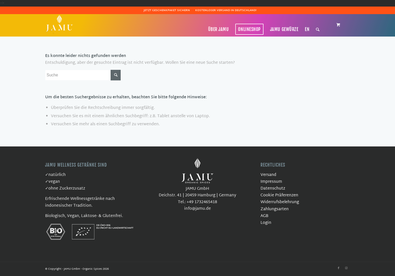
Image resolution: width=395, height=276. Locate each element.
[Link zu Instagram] (346, 268)
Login (265, 223)
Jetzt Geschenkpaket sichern (167, 10)
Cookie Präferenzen (279, 195)
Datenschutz (272, 188)
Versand (268, 175)
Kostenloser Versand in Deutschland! (225, 10)
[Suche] (318, 29)
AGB (264, 216)
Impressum (271, 182)
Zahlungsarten (274, 209)
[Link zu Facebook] (338, 268)
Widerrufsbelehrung (279, 202)
